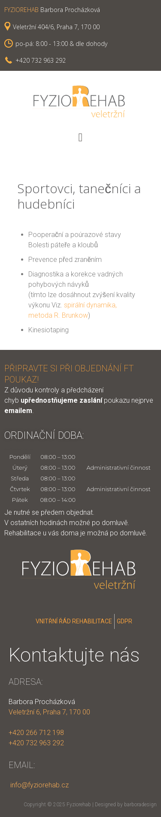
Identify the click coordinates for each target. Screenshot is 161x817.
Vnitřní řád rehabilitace (74, 621)
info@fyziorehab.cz (39, 785)
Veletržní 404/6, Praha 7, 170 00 (56, 27)
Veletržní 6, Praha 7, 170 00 (49, 712)
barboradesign (140, 805)
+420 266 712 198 (36, 733)
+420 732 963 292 (40, 60)
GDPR (124, 621)
